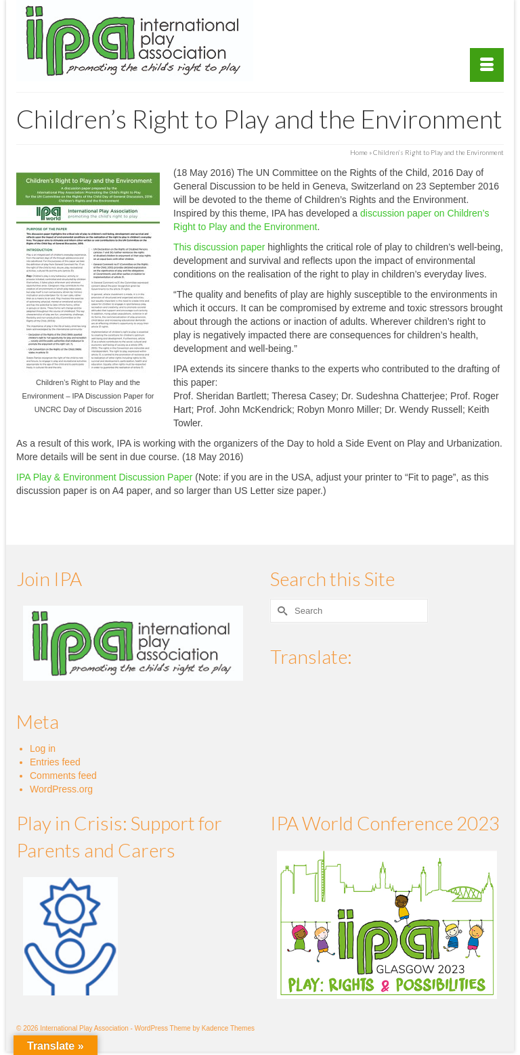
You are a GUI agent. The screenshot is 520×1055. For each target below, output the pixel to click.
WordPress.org (61, 789)
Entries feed (55, 762)
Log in (43, 748)
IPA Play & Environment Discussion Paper (104, 477)
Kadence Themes (228, 1028)
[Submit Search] (280, 611)
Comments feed (63, 775)
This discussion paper (219, 247)
